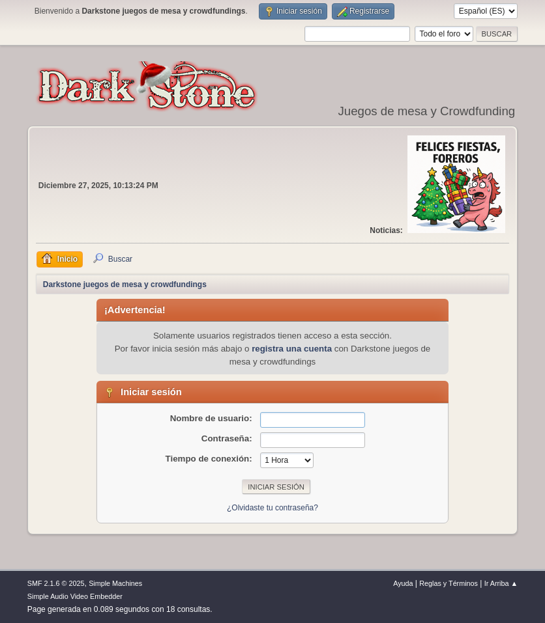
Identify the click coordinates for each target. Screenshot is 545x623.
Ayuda (403, 583)
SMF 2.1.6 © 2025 (56, 583)
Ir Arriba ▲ (501, 583)
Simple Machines (115, 583)
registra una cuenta (292, 348)
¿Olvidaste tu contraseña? (272, 507)
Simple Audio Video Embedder (75, 596)
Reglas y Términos (448, 583)
